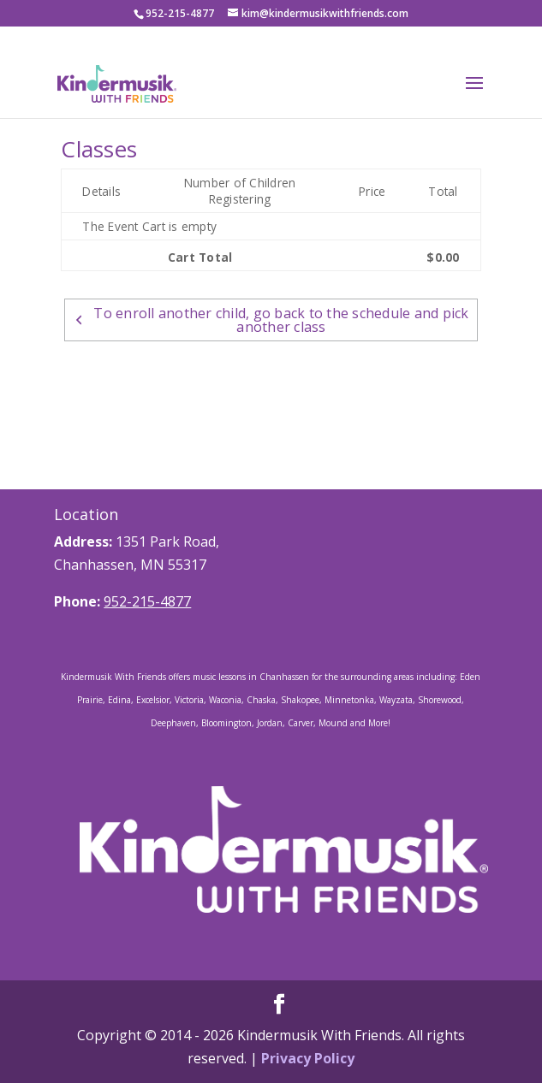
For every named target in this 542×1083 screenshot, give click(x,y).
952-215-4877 (147, 601)
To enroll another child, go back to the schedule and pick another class (270, 320)
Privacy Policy (307, 1058)
